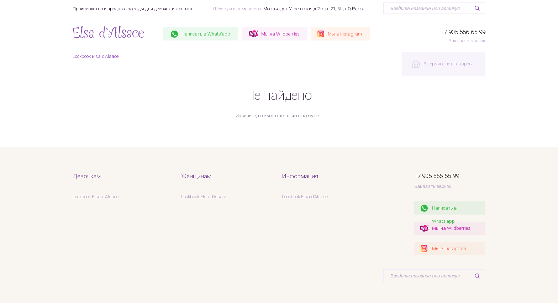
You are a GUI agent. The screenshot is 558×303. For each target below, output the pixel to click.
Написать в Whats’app (444, 210)
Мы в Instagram (449, 248)
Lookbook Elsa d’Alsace (96, 56)
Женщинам (196, 176)
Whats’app (205, 34)
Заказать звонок (466, 40)
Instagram (345, 34)
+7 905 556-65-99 (463, 32)
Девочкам (87, 176)
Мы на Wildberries (451, 228)
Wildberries (280, 34)
